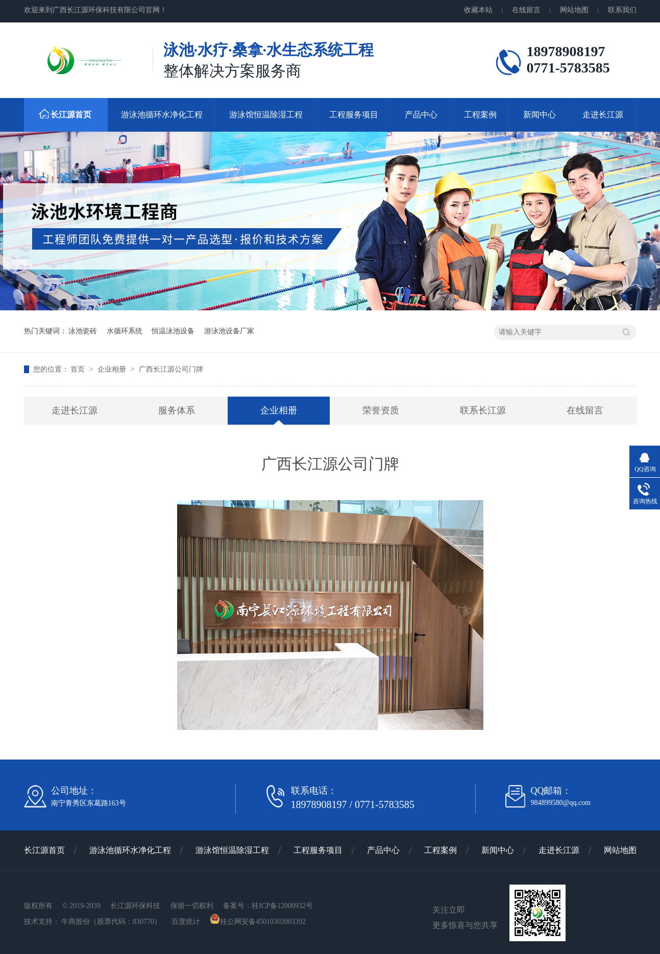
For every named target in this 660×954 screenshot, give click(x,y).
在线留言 (526, 10)
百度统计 (187, 921)
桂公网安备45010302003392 (258, 921)
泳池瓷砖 (82, 331)
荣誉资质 (380, 410)
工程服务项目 (353, 114)
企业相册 (112, 369)
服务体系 (176, 410)
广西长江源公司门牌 (171, 369)
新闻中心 (539, 114)
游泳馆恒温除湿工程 (266, 114)
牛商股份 (75, 921)
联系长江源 (483, 410)
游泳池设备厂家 (229, 331)
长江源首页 (71, 114)
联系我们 (622, 10)
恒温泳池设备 (173, 331)
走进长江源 (602, 114)
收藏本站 (478, 10)
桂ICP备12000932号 (282, 906)
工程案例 (480, 114)
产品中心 (421, 114)
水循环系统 (124, 331)
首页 (78, 369)
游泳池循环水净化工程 (162, 114)
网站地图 (574, 10)
